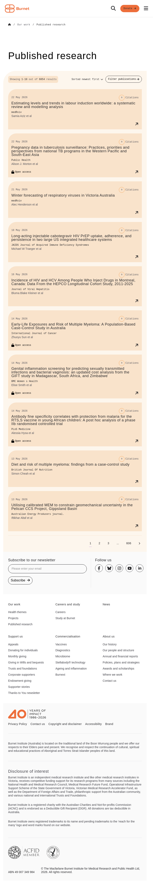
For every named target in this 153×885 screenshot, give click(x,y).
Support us (15, 636)
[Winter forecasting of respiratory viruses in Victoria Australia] (75, 199)
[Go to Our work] (23, 24)
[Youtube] (129, 568)
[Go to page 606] (129, 543)
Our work (14, 604)
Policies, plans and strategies (121, 662)
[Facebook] (99, 568)
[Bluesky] (109, 568)
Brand (109, 723)
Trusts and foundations (22, 668)
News (106, 604)
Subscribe (20, 580)
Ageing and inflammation (71, 668)
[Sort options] (87, 79)
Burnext (60, 674)
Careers (60, 611)
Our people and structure (118, 650)
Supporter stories (19, 686)
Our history (109, 644)
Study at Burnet (65, 618)
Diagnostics (62, 650)
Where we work (112, 674)
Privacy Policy (17, 723)
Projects (13, 618)
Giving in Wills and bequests (26, 662)
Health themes (17, 611)
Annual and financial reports (120, 656)
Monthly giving (17, 656)
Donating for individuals (23, 650)
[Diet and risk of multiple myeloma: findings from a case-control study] (75, 468)
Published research (20, 624)
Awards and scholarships (118, 668)
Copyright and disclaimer (65, 723)
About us (109, 636)
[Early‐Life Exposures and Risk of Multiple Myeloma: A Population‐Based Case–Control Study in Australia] (75, 330)
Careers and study (67, 604)
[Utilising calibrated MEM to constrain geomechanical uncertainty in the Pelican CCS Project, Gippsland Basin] (75, 511)
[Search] (113, 8)
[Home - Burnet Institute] (17, 8)
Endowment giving (19, 680)
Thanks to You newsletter (24, 692)
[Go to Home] (9, 24)
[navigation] (76, 8)
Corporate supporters (21, 674)
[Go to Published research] (51, 24)
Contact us (109, 680)
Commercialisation (67, 636)
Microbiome (62, 656)
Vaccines (61, 644)
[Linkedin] (139, 568)
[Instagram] (119, 568)
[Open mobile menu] (146, 8)
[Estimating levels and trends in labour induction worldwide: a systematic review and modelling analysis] (75, 109)
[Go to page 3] (108, 543)
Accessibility (93, 723)
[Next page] (139, 543)
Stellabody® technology (70, 662)
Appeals (13, 644)
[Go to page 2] (99, 543)
